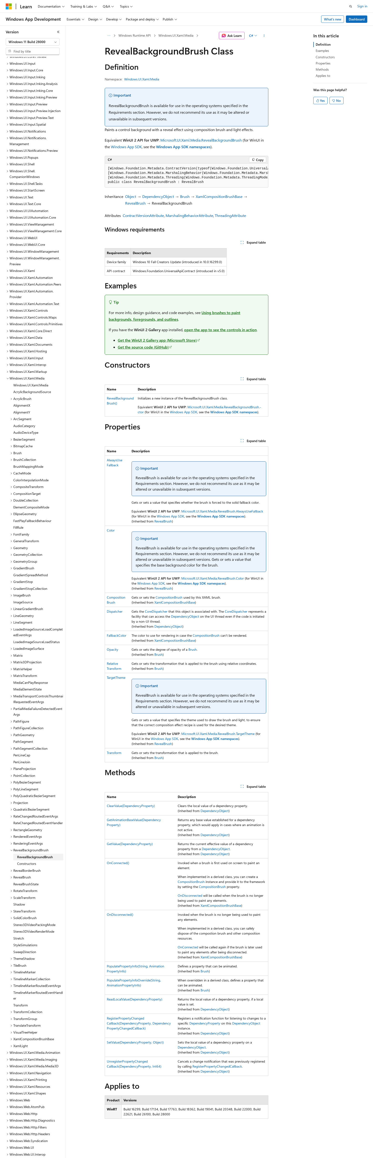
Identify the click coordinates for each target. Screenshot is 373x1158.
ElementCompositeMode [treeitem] (31, 490)
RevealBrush (135, 203)
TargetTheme (116, 677)
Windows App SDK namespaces (183, 146)
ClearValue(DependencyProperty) (131, 805)
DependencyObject (158, 196)
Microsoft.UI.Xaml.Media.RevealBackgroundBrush (201, 140)
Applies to (323, 75)
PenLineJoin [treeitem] (21, 745)
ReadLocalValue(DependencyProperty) (134, 999)
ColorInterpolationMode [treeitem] (31, 463)
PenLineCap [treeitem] (21, 738)
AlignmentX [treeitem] (21, 389)
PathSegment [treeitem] (23, 725)
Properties (323, 63)
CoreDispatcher (156, 611)
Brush (185, 196)
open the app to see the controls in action (220, 329)
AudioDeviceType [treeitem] (25, 416)
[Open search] (350, 6)
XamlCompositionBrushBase (219, 196)
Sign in (362, 6)
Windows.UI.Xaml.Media (175, 35)
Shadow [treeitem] (19, 888)
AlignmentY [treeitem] (21, 396)
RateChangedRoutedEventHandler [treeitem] (38, 806)
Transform (114, 752)
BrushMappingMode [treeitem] (28, 450)
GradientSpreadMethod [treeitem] (30, 558)
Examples (322, 50)
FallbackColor (116, 635)
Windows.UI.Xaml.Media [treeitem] (30, 368)
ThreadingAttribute (230, 215)
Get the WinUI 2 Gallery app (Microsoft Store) (157, 340)
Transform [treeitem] (20, 988)
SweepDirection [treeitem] (24, 935)
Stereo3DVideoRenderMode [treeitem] (33, 915)
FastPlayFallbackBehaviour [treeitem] (32, 504)
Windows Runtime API (134, 35)
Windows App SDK (126, 146)
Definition (323, 44)
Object (130, 196)
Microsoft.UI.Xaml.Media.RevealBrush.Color (212, 578)
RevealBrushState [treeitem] (26, 867)
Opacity (112, 649)
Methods (322, 69)
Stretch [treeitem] (18, 922)
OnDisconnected (190, 895)
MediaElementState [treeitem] (27, 672)
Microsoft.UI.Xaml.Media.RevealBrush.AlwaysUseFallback (222, 511)
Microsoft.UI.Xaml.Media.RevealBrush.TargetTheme (218, 733)
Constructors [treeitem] (26, 847)
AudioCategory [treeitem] (24, 409)
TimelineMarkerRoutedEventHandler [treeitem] (38, 979)
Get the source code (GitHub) (143, 347)
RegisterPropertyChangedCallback (217, 1066)
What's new (332, 19)
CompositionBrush (169, 597)
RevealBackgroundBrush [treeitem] (35, 840)
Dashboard (357, 19)
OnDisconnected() (120, 914)
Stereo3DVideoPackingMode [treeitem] (34, 908)
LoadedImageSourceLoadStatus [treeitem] (36, 625)
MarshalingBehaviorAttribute (189, 215)
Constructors (325, 57)
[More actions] (264, 35)
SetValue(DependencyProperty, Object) (135, 1042)
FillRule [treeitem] (18, 511)
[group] (186, 175)
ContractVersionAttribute (143, 215)
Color (111, 530)
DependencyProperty (204, 1023)
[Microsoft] (9, 6)
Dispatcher (115, 611)
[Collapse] (58, 32)
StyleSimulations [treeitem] (25, 928)
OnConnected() (118, 863)
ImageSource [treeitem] (23, 585)
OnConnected (188, 947)
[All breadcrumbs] (109, 35)
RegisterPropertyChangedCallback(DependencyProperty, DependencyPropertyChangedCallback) (139, 1023)
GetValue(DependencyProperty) (130, 844)
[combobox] (32, 42)
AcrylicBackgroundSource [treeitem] (32, 375)
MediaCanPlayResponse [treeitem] (30, 666)
